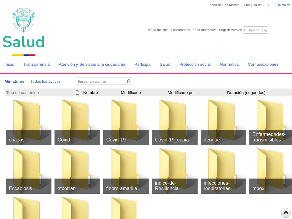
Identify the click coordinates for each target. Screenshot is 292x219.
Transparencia (36, 64)
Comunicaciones (263, 64)
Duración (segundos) (246, 92)
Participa (143, 64)
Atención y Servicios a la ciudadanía (92, 64)
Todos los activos (45, 81)
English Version (230, 30)
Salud (165, 64)
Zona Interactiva (204, 30)
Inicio (9, 64)
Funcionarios (180, 30)
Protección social (195, 64)
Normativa (229, 64)
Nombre (90, 92)
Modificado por (181, 92)
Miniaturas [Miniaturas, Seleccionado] (14, 81)
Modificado (131, 92)
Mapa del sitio (158, 30)
